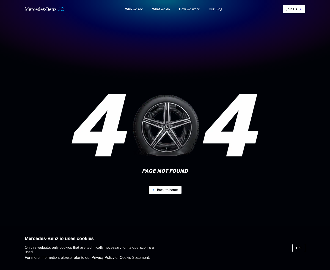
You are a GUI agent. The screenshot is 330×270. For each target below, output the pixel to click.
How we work (189, 9)
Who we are (134, 9)
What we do (161, 9)
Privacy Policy (103, 257)
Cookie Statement (134, 257)
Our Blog (215, 9)
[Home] (44, 9)
